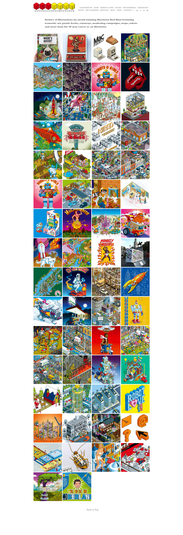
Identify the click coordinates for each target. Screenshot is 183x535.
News (119, 10)
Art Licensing (92, 10)
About (81, 10)
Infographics (129, 8)
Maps (96, 8)
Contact (127, 10)
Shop (112, 10)
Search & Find (107, 8)
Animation (143, 8)
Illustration (86, 8)
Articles (104, 10)
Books (118, 8)
